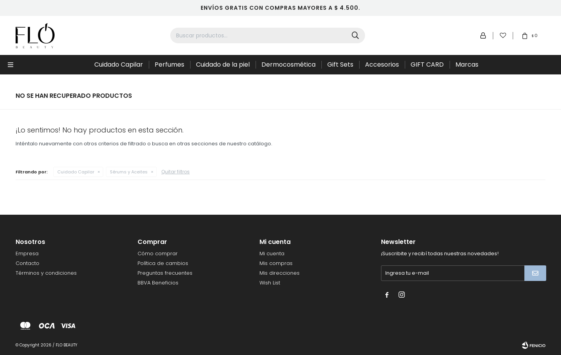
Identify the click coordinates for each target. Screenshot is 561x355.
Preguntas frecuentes (165, 273)
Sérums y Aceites (129, 172)
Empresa (27, 253)
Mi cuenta (271, 253)
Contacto (27, 263)
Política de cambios (163, 263)
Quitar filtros (175, 171)
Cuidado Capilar (118, 64)
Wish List (269, 282)
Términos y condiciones (46, 273)
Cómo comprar (158, 253)
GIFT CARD (427, 64)
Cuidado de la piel (223, 64)
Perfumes (169, 64)
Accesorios (382, 64)
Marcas (466, 64)
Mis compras (276, 263)
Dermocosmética (288, 64)
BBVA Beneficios (158, 282)
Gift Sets (340, 64)
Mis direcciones (279, 273)
